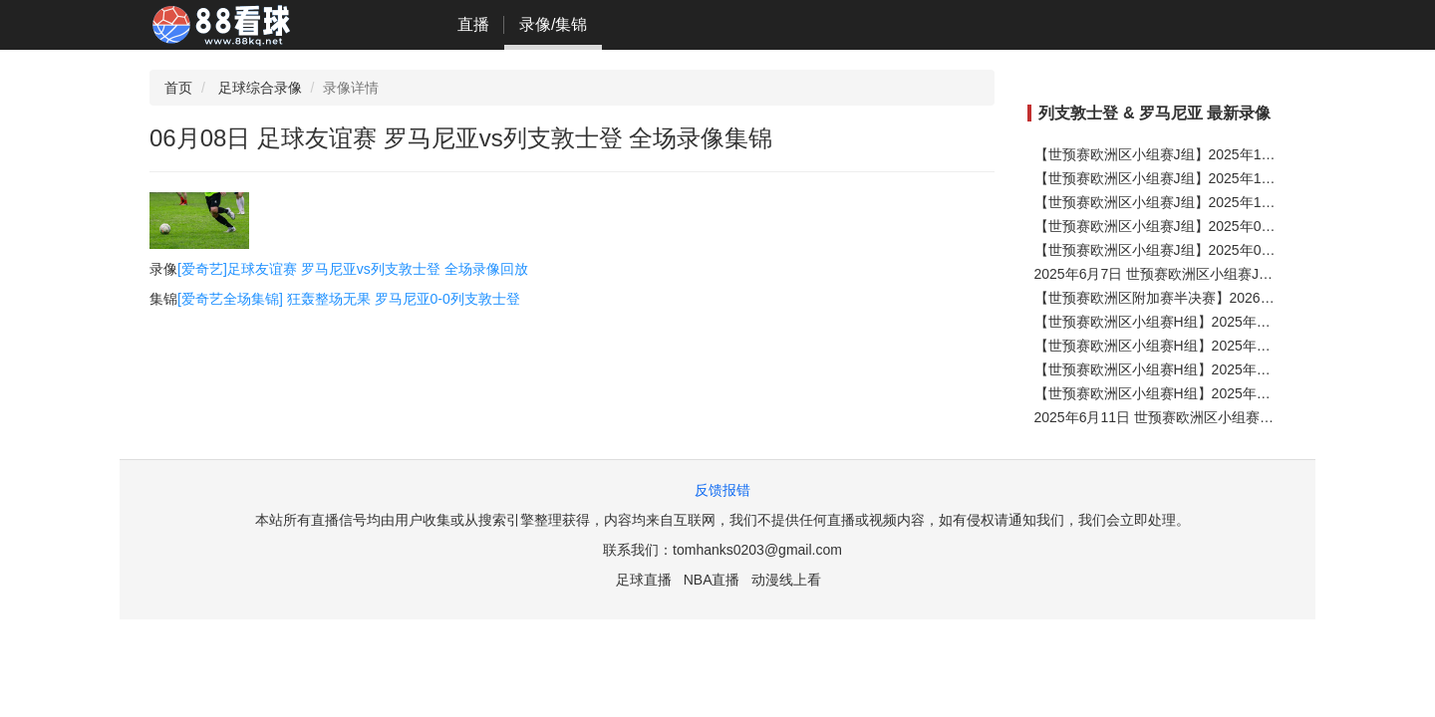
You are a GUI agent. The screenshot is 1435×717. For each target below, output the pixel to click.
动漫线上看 (786, 580)
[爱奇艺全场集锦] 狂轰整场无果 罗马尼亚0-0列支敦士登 (348, 299)
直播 (473, 24)
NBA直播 (712, 580)
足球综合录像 (260, 88)
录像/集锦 (553, 24)
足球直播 (644, 580)
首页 (178, 88)
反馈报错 (722, 490)
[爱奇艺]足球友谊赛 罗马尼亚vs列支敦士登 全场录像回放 (352, 269)
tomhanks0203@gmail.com (757, 550)
